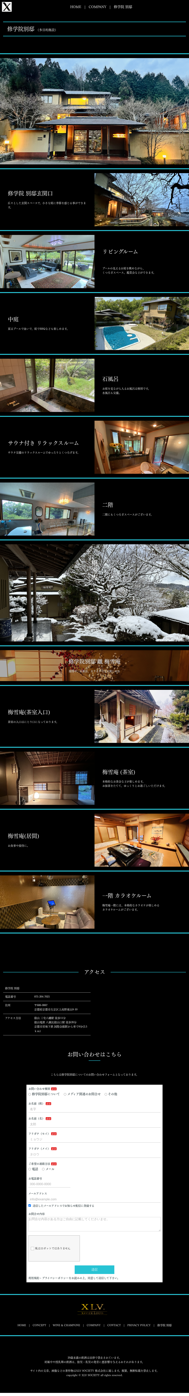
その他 (111, 1094)
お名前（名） (36, 1118)
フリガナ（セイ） (39, 1133)
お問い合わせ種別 (39, 1088)
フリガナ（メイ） (39, 1148)
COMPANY (97, 7)
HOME (75, 7)
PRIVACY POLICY (139, 1328)
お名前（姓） (36, 1103)
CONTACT (114, 1328)
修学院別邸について (44, 1094)
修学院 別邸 (123, 7)
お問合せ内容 (36, 1214)
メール (48, 1169)
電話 (33, 1169)
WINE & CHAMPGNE (66, 1328)
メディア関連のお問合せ (82, 1094)
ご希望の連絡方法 (39, 1163)
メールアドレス (37, 1193)
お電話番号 (35, 1178)
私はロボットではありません (50, 1251)
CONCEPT (39, 1328)
